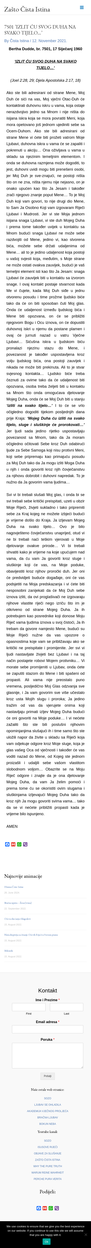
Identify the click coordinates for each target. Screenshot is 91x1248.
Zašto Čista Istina (27, 9)
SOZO (47, 1098)
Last (66, 1013)
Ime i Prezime (48, 1000)
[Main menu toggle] (82, 7)
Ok (46, 1241)
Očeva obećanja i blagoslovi (17, 919)
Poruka (48, 1039)
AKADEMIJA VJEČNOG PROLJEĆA (47, 1111)
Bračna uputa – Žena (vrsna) (18, 903)
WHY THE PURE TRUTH (47, 1166)
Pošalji (47, 1076)
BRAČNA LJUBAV (47, 1117)
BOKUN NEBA (47, 1123)
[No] (86, 1234)
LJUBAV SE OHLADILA (47, 1104)
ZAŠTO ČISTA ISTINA (47, 1159)
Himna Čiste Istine (14, 887)
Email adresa (47, 1022)
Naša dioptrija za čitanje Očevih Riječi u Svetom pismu (31, 934)
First (28, 1013)
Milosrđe (8, 950)
